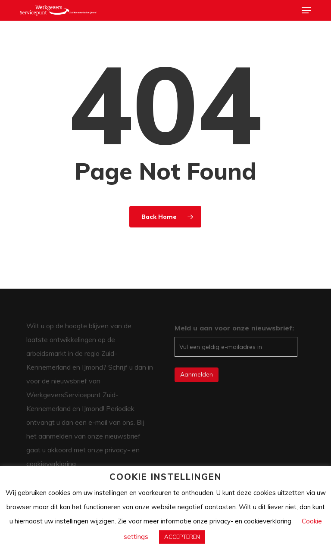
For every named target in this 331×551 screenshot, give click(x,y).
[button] (306, 10)
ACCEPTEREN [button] (182, 536)
